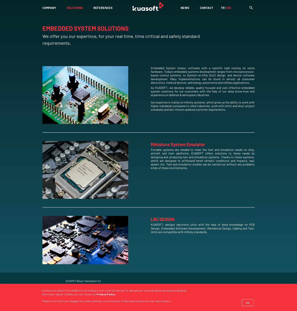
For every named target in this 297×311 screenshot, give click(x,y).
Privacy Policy (106, 294)
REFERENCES (103, 7)
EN (229, 7)
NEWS (185, 7)
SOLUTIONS (75, 7)
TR (223, 7)
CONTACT (206, 7)
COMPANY (49, 7)
